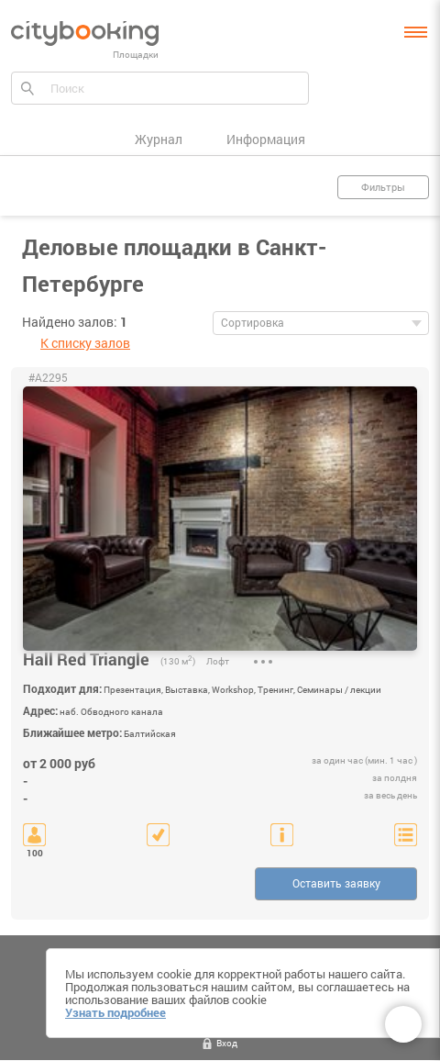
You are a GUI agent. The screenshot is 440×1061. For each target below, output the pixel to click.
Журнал (158, 139)
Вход (226, 1043)
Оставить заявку (336, 883)
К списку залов (85, 343)
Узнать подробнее (115, 1012)
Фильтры (383, 187)
